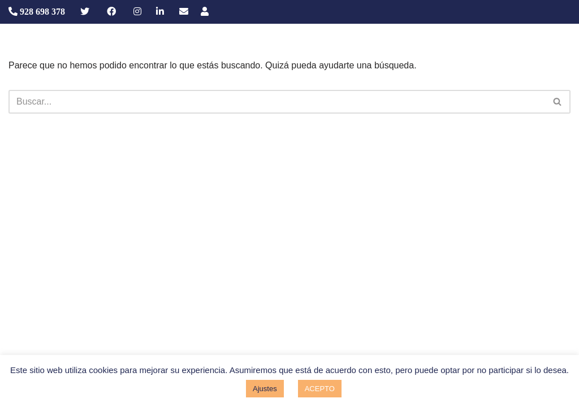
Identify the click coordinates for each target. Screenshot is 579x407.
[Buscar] (276, 102)
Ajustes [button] (265, 388)
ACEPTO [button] (320, 388)
